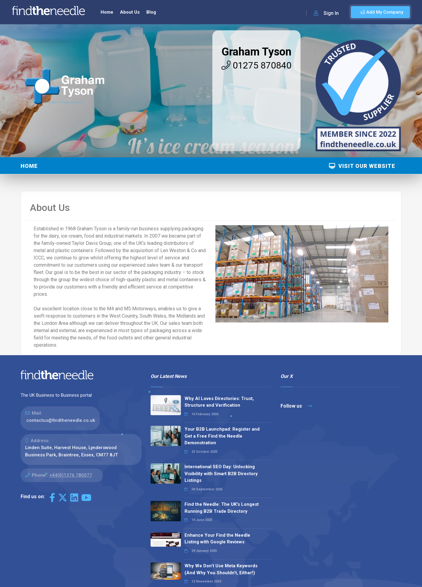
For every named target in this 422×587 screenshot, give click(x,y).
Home (107, 12)
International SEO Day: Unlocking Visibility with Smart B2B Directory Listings (221, 473)
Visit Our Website (362, 166)
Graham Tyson (256, 51)
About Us (130, 12)
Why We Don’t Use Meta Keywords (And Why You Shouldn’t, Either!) (221, 569)
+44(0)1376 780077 (70, 475)
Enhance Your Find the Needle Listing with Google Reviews (217, 538)
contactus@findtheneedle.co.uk (60, 420)
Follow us (296, 406)
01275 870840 (256, 65)
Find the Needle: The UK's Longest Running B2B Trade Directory (221, 508)
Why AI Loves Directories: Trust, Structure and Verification (219, 402)
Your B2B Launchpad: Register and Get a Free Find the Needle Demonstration (222, 435)
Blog (151, 12)
